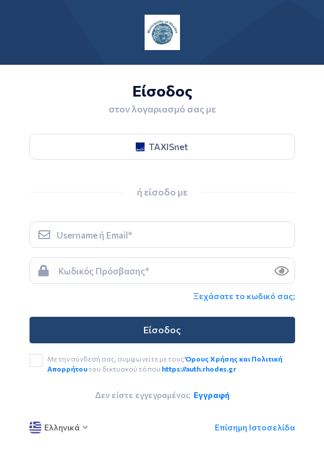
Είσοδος (162, 329)
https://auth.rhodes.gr (199, 368)
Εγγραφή (212, 395)
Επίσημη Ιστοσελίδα (255, 427)
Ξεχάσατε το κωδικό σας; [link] (244, 296)
